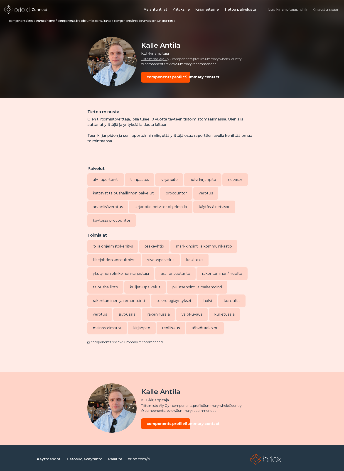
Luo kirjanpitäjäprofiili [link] (287, 9)
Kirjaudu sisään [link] (325, 9)
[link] (26, 9)
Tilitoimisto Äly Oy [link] (155, 59)
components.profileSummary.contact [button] (168, 77)
